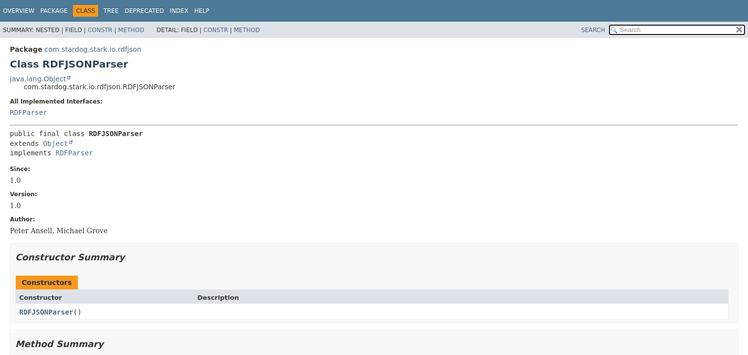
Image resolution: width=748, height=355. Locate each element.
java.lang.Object (38, 79)
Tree (111, 10)
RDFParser (28, 112)
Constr (100, 30)
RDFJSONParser (46, 312)
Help (202, 10)
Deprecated (144, 10)
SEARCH (593, 30)
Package (54, 10)
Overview (19, 10)
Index (179, 10)
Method (131, 30)
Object (55, 143)
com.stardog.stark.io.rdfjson (92, 49)
